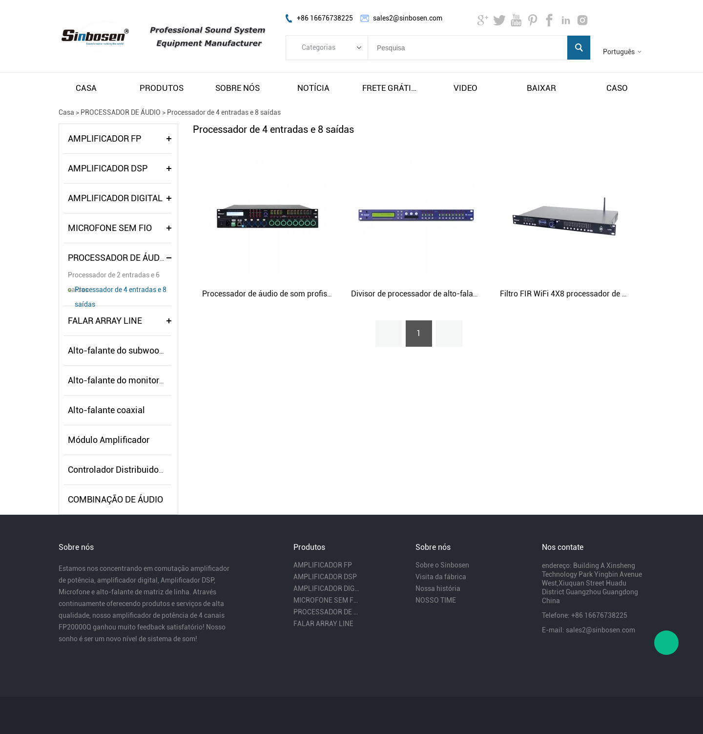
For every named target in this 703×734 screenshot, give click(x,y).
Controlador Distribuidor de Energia (136, 469)
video (465, 88)
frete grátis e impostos (389, 88)
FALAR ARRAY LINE (105, 320)
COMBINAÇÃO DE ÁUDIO (115, 499)
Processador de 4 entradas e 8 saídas (224, 112)
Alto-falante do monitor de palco (131, 380)
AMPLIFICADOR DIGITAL (115, 198)
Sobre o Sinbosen (442, 565)
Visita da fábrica (440, 577)
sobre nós (237, 88)
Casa (66, 112)
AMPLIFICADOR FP (104, 138)
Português (619, 52)
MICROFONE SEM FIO (110, 228)
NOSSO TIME (435, 600)
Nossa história (437, 588)
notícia (313, 88)
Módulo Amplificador (108, 440)
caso (617, 88)
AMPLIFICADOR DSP (107, 168)
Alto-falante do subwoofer (118, 350)
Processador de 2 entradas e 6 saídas (114, 276)
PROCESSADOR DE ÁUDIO (121, 112)
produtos (162, 88)
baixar (541, 88)
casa (86, 88)
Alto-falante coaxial (106, 410)
